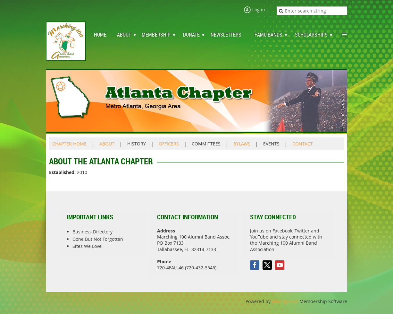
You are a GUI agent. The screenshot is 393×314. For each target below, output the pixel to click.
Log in (258, 9)
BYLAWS (241, 144)
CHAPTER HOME (69, 144)
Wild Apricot (285, 301)
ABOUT (106, 144)
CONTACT (302, 144)
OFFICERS (169, 144)
